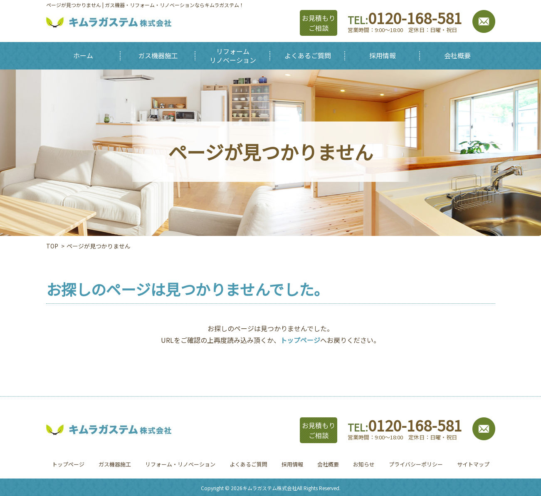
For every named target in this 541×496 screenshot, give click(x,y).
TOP (52, 246)
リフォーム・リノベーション (180, 464)
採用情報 (292, 464)
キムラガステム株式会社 (269, 487)
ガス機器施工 (115, 464)
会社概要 (328, 464)
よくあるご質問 (248, 464)
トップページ (300, 340)
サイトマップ (473, 464)
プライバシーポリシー (416, 464)
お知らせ (364, 464)
